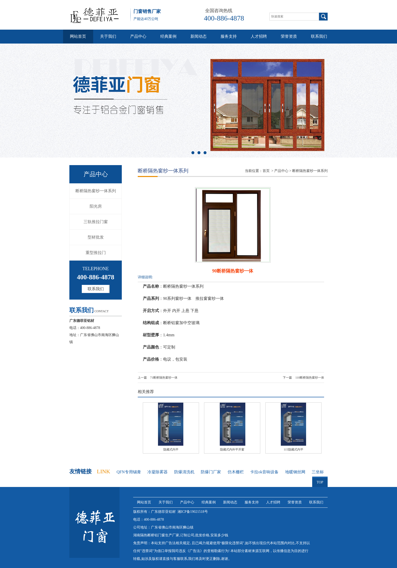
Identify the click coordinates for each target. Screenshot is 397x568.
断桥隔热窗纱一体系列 (95, 191)
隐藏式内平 (170, 449)
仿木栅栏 (236, 472)
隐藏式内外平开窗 (232, 449)
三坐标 (318, 472)
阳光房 (96, 206)
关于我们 (108, 36)
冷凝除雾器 (157, 472)
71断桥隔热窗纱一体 (163, 377)
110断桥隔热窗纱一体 (309, 377)
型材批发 (96, 237)
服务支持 (229, 36)
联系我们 (319, 36)
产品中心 (138, 36)
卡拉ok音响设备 (264, 472)
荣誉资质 (289, 36)
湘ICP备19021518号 (192, 512)
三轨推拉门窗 (96, 222)
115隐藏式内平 (293, 449)
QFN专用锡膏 (129, 472)
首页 (266, 171)
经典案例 (168, 36)
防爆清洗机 (184, 472)
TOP (320, 480)
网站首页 (78, 36)
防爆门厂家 (211, 472)
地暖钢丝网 (295, 472)
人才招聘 (259, 36)
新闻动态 (198, 36)
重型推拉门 (96, 252)
